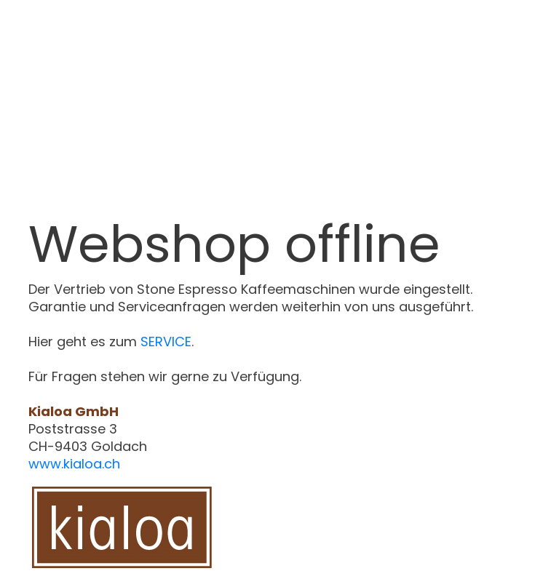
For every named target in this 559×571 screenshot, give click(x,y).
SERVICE (165, 341)
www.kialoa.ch (74, 464)
